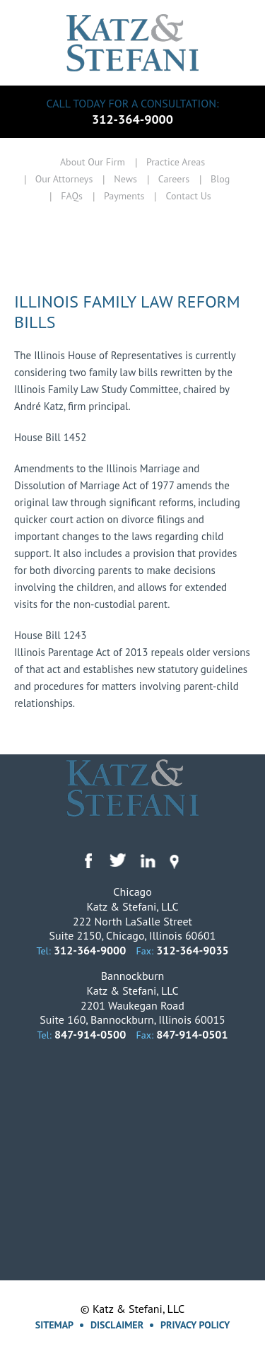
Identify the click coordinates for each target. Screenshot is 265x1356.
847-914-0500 (90, 1034)
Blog (220, 179)
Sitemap (54, 1325)
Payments (124, 195)
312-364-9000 (132, 119)
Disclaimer (116, 1325)
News (125, 179)
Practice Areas (175, 162)
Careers (173, 179)
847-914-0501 (192, 1034)
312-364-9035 (192, 950)
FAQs (72, 195)
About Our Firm (92, 162)
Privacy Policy (195, 1325)
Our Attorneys (64, 179)
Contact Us (188, 195)
